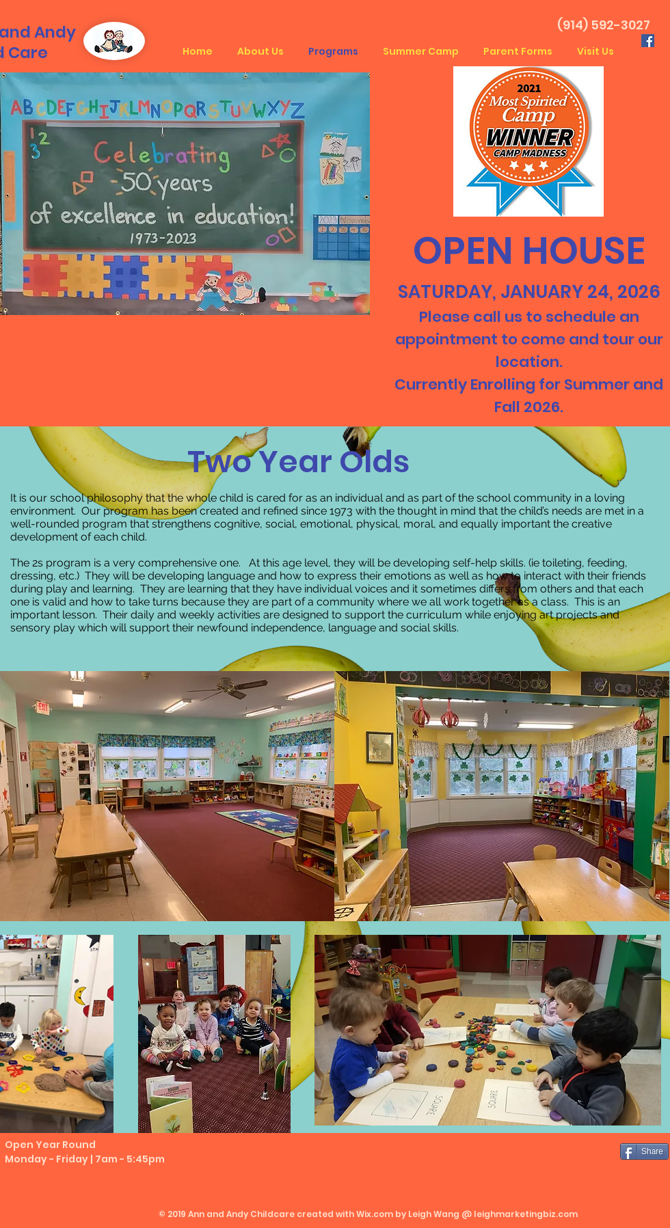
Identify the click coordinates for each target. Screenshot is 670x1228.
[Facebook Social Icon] (647, 40)
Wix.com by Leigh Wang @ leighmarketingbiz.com (467, 1214)
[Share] (644, 1151)
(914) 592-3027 (603, 24)
